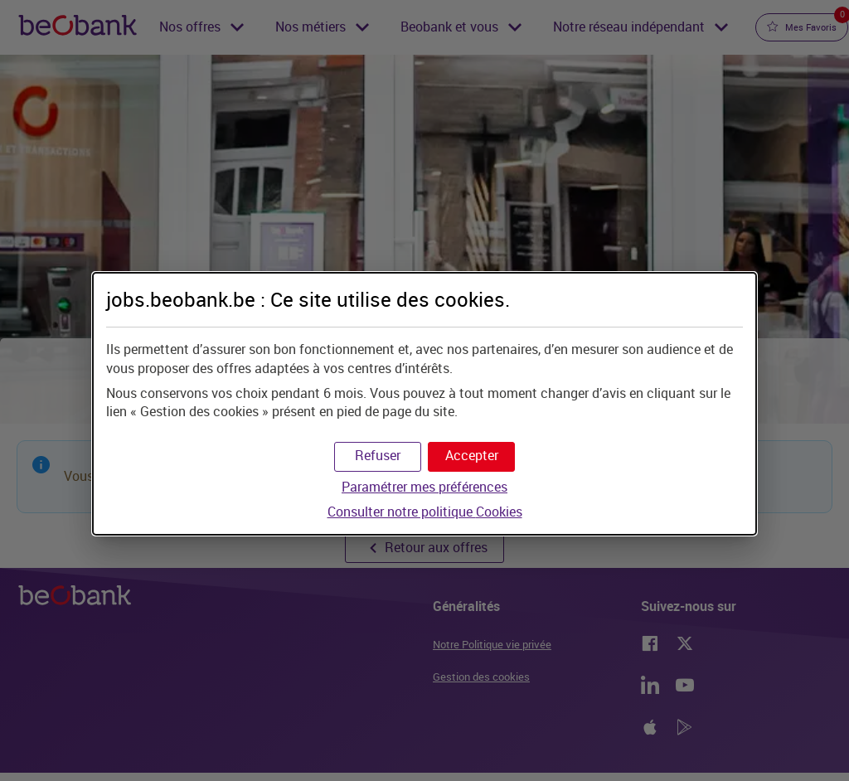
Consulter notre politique (424, 512)
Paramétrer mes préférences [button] (424, 487)
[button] (471, 457)
